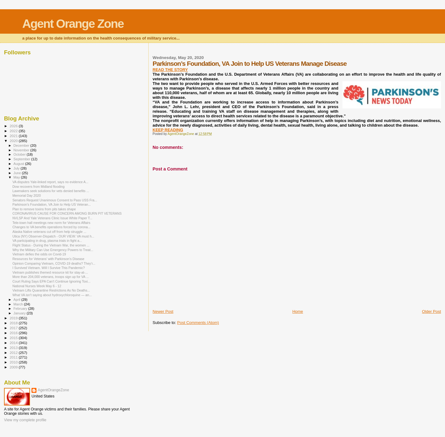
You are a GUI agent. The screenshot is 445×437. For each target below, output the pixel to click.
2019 (14, 318)
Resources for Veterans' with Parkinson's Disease (48, 259)
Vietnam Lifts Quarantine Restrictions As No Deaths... (51, 290)
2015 (14, 338)
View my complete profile (25, 420)
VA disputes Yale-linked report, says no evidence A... (50, 182)
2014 (14, 343)
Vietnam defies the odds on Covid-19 (39, 254)
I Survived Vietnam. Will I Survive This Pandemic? (48, 268)
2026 (14, 126)
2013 (14, 348)
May (17, 177)
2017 (14, 328)
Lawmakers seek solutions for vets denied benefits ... (50, 191)
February (21, 308)
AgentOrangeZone (53, 390)
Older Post (431, 311)
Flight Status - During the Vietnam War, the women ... (50, 245)
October (20, 154)
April (17, 299)
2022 (14, 131)
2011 (14, 357)
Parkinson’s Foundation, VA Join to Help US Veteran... (51, 204)
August (19, 164)
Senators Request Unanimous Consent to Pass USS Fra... (54, 200)
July (17, 168)
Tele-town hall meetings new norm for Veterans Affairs (51, 223)
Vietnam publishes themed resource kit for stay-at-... (50, 272)
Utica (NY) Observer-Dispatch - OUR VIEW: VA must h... (53, 236)
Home (297, 311)
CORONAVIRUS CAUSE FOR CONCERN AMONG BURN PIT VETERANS (66, 213)
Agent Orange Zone (73, 23)
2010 (14, 362)
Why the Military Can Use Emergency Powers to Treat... (52, 250)
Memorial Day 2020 (26, 195)
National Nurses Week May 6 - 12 (36, 286)
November (22, 150)
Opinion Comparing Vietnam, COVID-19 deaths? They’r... (53, 263)
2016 (14, 333)
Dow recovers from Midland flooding (38, 186)
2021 (14, 136)
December (22, 145)
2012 (14, 353)
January (20, 313)
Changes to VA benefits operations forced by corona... (51, 227)
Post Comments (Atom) (198, 322)
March (19, 304)
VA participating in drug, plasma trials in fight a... (47, 240)
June (18, 173)
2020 (14, 141)
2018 (14, 323)
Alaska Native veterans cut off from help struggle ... (49, 231)
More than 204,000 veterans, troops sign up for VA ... (50, 277)
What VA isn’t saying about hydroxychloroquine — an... (52, 295)
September (23, 159)
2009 (14, 367)
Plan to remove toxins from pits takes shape (44, 209)
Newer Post (163, 311)
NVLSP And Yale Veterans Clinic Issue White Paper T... (52, 218)
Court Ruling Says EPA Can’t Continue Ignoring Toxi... (51, 281)
